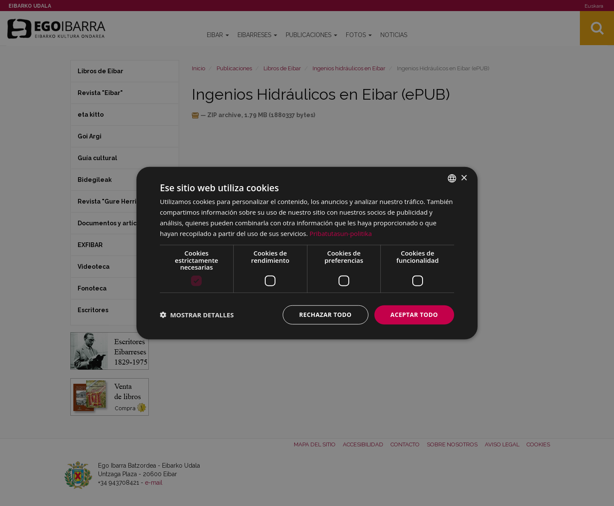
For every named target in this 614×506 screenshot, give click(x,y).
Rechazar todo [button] (325, 314)
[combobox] (452, 178)
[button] (197, 314)
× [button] (463, 178)
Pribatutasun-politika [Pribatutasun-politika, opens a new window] (341, 233)
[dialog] (307, 253)
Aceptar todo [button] (414, 314)
